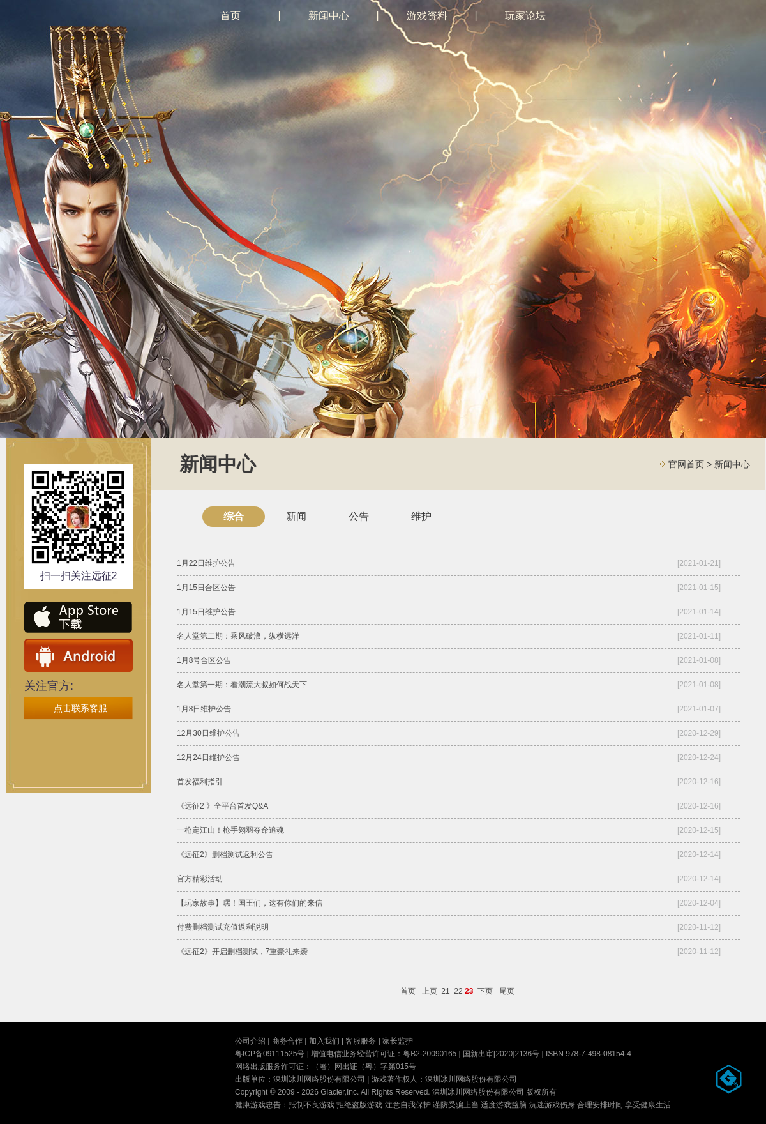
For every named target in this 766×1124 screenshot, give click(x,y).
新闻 (296, 516)
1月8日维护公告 (204, 708)
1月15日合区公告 (206, 587)
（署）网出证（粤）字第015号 (364, 1066)
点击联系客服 (80, 708)
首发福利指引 (200, 781)
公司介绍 (250, 1041)
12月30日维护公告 (208, 733)
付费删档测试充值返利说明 (223, 927)
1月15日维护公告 (206, 611)
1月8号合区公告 (204, 660)
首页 (230, 15)
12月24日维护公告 (208, 757)
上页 (429, 991)
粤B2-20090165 (429, 1053)
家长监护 (397, 1041)
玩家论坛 (525, 15)
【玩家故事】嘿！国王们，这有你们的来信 (249, 903)
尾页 (506, 991)
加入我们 (324, 1041)
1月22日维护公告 (206, 563)
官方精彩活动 (200, 878)
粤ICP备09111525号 (269, 1053)
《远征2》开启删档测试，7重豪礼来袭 (242, 951)
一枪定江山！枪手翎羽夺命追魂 (230, 830)
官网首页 (686, 464)
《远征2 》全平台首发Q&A (222, 805)
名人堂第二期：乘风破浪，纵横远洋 (238, 636)
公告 (359, 516)
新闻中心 (328, 15)
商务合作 (287, 1041)
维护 (421, 516)
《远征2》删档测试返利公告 (225, 854)
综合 (233, 516)
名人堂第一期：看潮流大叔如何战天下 (242, 684)
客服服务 (360, 1041)
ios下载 (78, 618)
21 (445, 991)
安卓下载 (78, 655)
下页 (485, 991)
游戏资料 (427, 15)
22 (458, 991)
